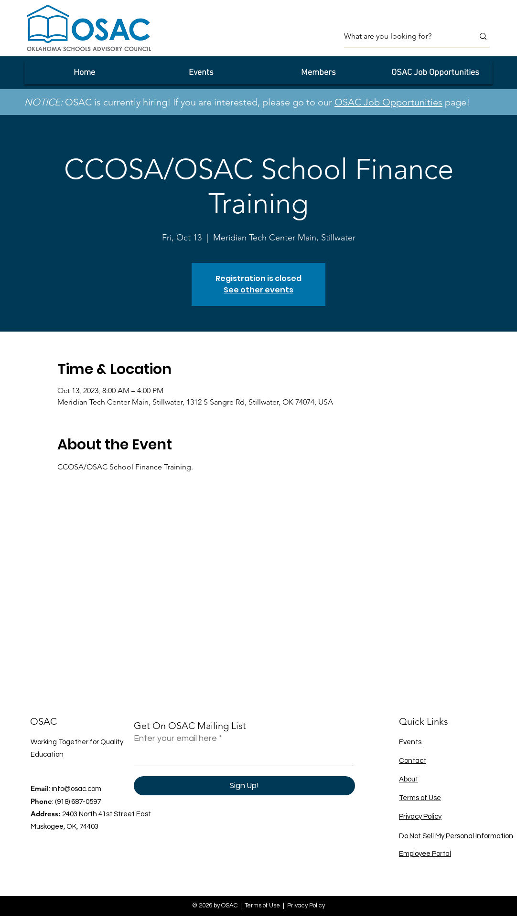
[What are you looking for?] (402, 36)
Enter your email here (175, 738)
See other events (258, 289)
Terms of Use (420, 798)
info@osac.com (76, 788)
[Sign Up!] (244, 785)
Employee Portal (425, 853)
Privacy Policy (420, 816)
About (408, 779)
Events (410, 742)
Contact (412, 760)
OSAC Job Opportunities (388, 102)
